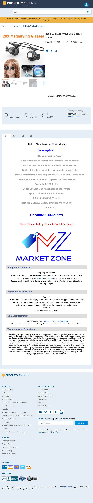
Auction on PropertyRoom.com (14, 412)
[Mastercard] (17, 467)
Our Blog (5, 409)
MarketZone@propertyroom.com (56, 321)
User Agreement (8, 441)
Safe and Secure (44, 393)
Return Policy (7, 450)
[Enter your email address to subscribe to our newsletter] (55, 423)
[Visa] (11, 467)
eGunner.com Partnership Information (17, 425)
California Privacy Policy (11, 447)
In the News (6, 393)
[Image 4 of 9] (33, 83)
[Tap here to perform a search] (88, 12)
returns (49, 278)
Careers (5, 428)
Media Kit (5, 396)
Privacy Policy (7, 444)
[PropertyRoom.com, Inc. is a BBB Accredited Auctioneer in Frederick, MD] (10, 478)
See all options (74, 116)
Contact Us (42, 399)
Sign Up (81, 423)
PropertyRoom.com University (13, 432)
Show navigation (4, 12)
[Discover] (29, 467)
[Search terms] (52, 12)
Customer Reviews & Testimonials (15, 402)
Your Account (43, 389)
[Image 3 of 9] (24, 83)
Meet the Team (8, 406)
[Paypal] (5, 467)
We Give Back (7, 399)
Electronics (15, 26)
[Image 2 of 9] (15, 83)
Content (2, 33)
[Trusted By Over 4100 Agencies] (23, 479)
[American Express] (23, 467)
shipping (40, 278)
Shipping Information (46, 396)
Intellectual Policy (8, 454)
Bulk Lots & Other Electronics (33, 26)
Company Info (7, 389)
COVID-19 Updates (45, 406)
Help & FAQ (42, 402)
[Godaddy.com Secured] (32, 479)
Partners (5, 422)
